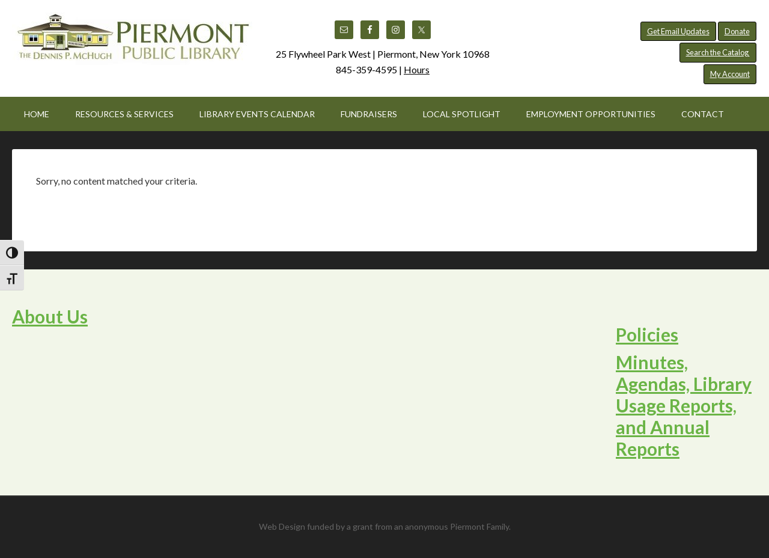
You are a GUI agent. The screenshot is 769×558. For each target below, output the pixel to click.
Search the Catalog (718, 52)
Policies (647, 334)
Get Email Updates (678, 31)
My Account (730, 74)
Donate (737, 31)
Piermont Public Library (132, 42)
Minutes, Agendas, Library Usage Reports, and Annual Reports (684, 405)
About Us (50, 316)
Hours (417, 69)
